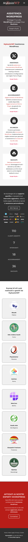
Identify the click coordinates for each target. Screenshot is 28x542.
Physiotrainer (14, 357)
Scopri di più (14, 28)
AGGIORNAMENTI (14, 95)
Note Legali (11, 532)
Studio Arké (14, 425)
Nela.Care (14, 403)
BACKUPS (14, 160)
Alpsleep (14, 469)
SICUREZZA (14, 127)
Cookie (22, 532)
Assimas (14, 379)
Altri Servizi (14, 208)
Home (5, 532)
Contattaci (14, 516)
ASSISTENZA (14, 63)
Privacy (17, 532)
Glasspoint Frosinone (14, 447)
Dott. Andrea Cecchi (14, 334)
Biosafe (14, 312)
